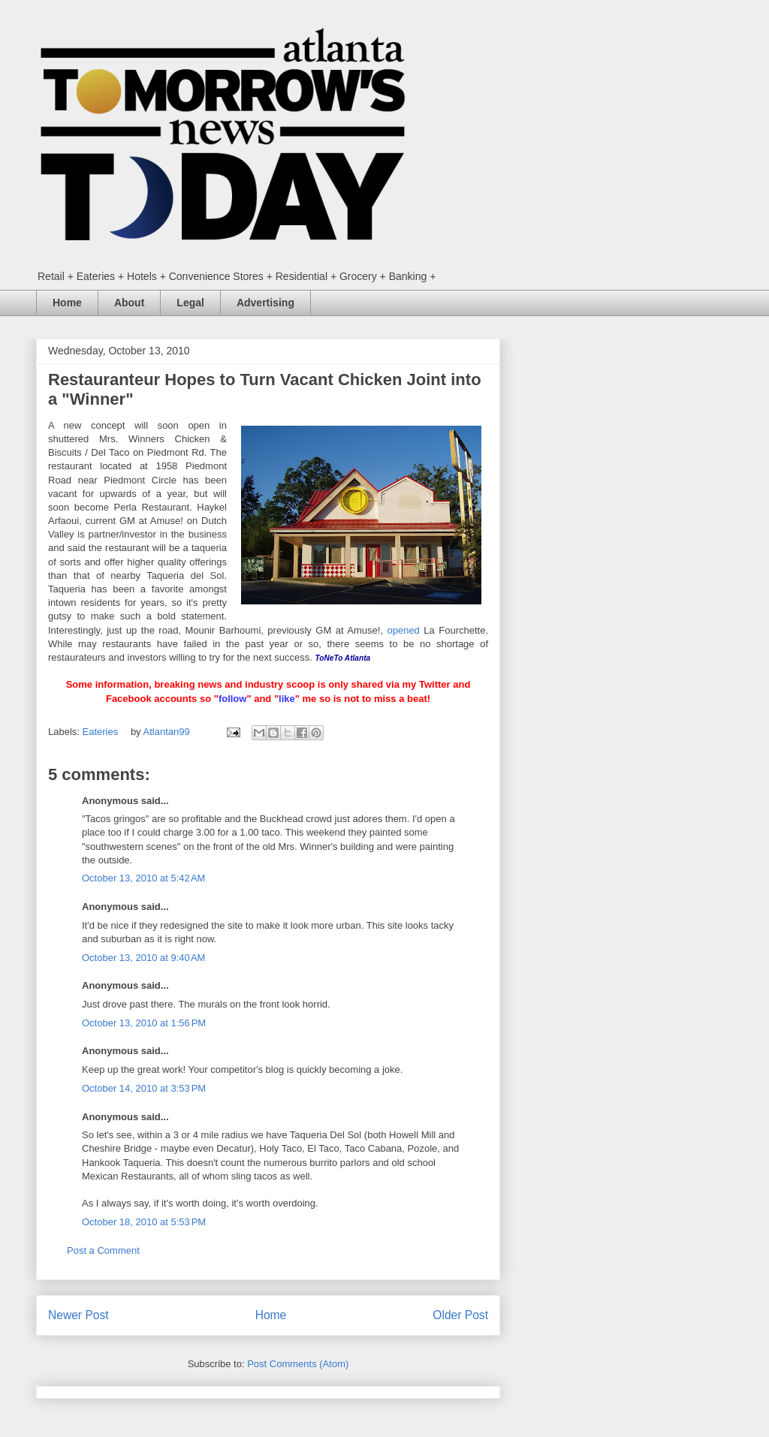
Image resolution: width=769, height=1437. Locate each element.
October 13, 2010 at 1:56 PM (144, 1023)
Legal (190, 303)
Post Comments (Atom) (297, 1363)
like (287, 698)
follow (233, 698)
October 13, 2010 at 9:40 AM (143, 957)
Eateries (101, 731)
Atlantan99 (168, 731)
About (129, 303)
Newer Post (78, 1315)
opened (403, 630)
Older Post (460, 1315)
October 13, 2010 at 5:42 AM (143, 878)
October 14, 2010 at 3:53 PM (144, 1088)
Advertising (265, 303)
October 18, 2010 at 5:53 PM (144, 1222)
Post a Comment (103, 1250)
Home (67, 303)
